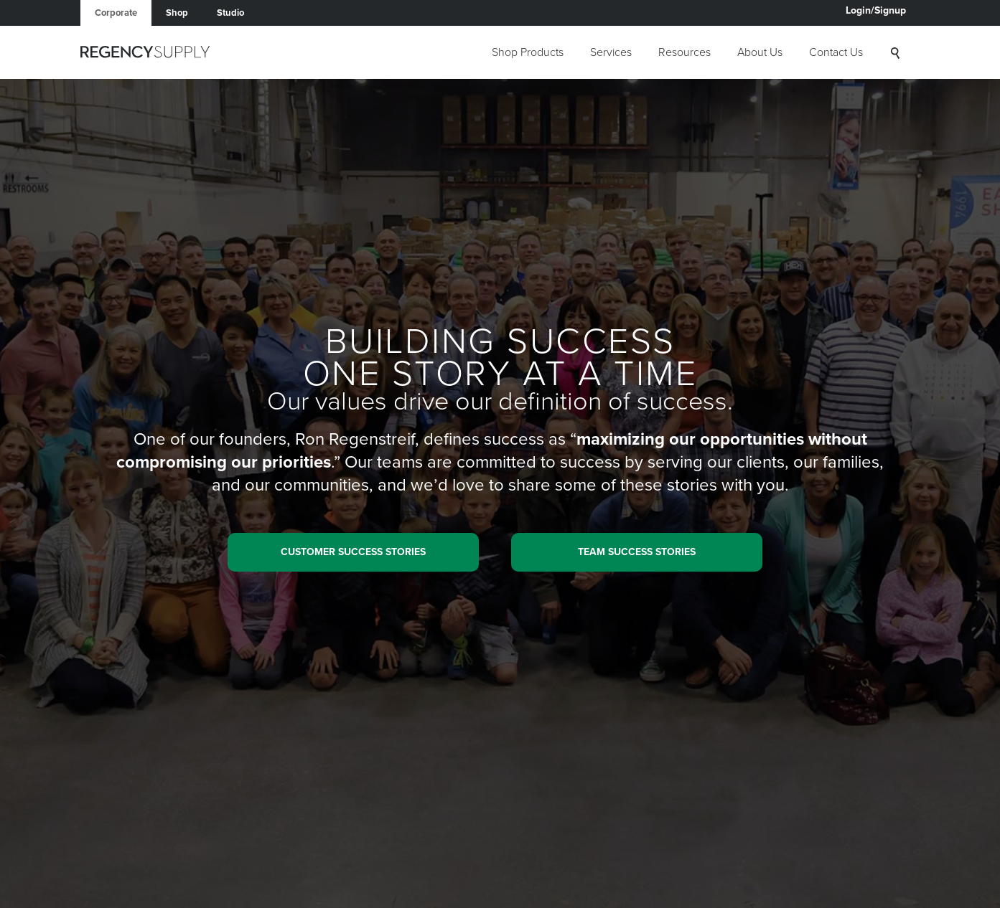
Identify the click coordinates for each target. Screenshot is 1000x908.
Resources (684, 52)
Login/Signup (876, 10)
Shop (177, 13)
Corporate (116, 13)
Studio (230, 13)
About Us (759, 52)
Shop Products (528, 52)
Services (611, 52)
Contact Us (836, 52)
